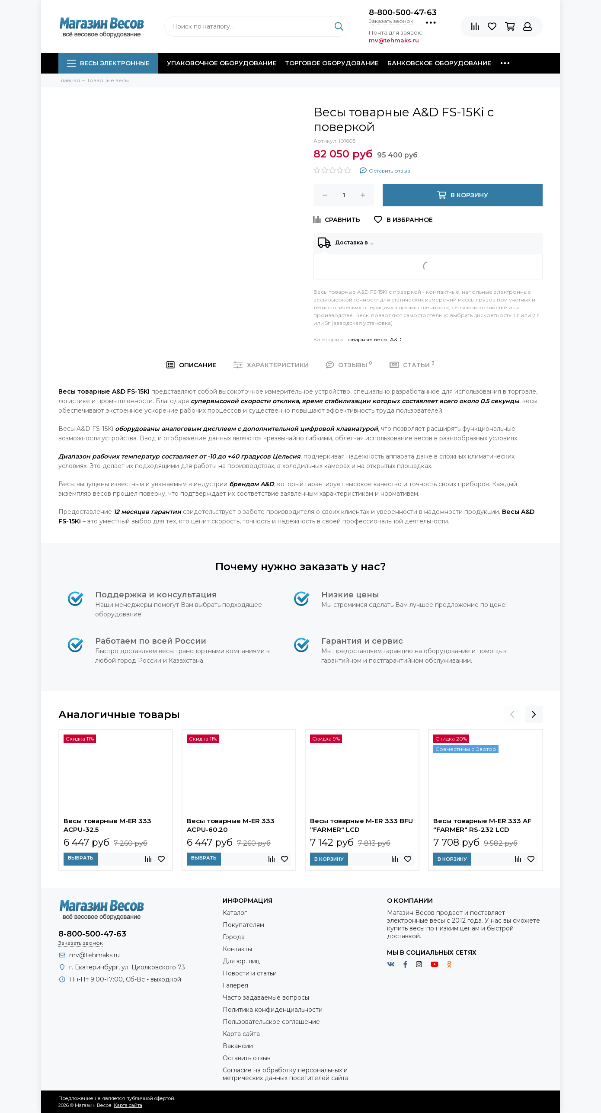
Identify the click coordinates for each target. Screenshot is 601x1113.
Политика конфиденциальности (273, 1010)
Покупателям (243, 925)
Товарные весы (366, 339)
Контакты (237, 949)
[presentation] (512, 714)
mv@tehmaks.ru (94, 955)
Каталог (235, 913)
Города (234, 937)
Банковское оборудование (439, 63)
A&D (396, 339)
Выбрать (80, 858)
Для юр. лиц (241, 961)
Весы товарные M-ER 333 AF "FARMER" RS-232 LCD (482, 825)
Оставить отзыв (247, 1058)
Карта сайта (241, 1034)
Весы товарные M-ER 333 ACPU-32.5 (107, 825)
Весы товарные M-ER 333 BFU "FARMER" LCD (361, 825)
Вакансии (238, 1046)
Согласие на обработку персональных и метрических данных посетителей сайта (285, 1074)
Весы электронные (108, 63)
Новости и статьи (250, 973)
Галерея (235, 985)
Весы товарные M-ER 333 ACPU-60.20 (231, 825)
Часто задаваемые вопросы (266, 997)
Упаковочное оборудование (221, 63)
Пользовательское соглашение (271, 1022)
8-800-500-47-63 (403, 12)
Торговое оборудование (332, 63)
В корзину (329, 859)
